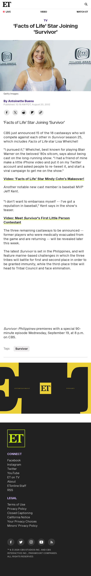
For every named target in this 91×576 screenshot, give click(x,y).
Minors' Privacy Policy (22, 526)
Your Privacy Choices (22, 521)
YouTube (13, 473)
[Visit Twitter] (20, 543)
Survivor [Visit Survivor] (21, 349)
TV (45, 21)
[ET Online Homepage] (8, 4)
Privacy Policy (17, 509)
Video (43, 12)
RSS (10, 490)
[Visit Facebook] (10, 543)
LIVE (8, 12)
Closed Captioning (20, 513)
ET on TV (13, 477)
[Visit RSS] (51, 543)
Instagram (14, 465)
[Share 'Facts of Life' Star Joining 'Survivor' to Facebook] (7, 113)
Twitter (12, 469)
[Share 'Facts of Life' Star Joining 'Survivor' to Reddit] (24, 113)
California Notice (18, 517)
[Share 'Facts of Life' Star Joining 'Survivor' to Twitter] (15, 113)
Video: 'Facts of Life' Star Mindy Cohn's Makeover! (44, 179)
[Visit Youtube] (41, 543)
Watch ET (82, 12)
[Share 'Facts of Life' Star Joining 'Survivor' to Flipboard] (32, 113)
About (11, 482)
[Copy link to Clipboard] (41, 113)
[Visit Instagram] (31, 543)
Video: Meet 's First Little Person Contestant (37, 220)
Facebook (14, 460)
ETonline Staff (16, 486)
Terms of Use (16, 505)
